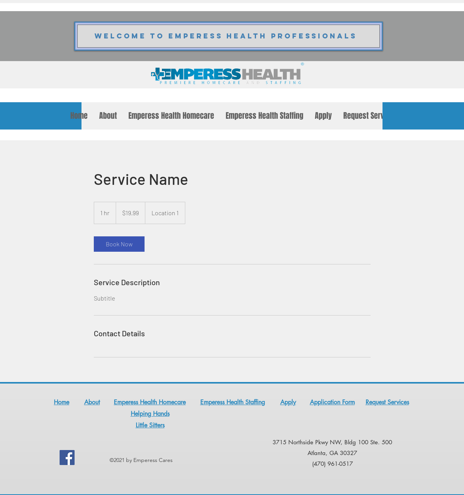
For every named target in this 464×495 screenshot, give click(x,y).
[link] (119, 244)
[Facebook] (67, 457)
